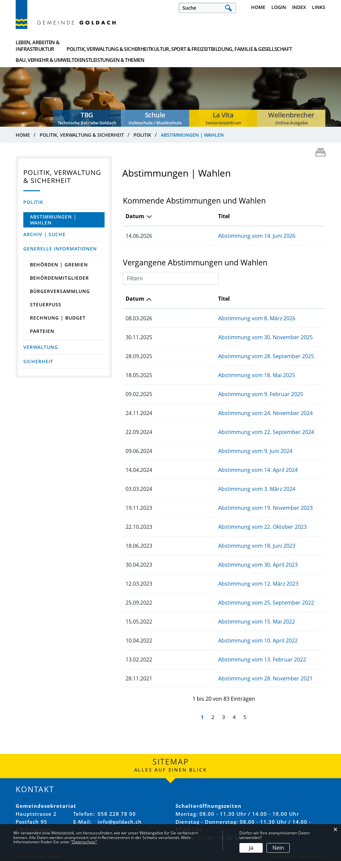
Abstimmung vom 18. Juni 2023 (204, 545)
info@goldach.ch (120, 821)
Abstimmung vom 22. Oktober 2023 (210, 526)
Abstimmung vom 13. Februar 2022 (210, 659)
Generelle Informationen (60, 248)
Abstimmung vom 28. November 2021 (213, 678)
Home (258, 7)
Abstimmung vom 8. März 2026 (204, 318)
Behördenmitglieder (59, 278)
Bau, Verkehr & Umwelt (252, 45)
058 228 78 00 (117, 813)
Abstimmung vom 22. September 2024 (214, 432)
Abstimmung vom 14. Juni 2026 (204, 235)
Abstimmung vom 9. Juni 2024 (203, 451)
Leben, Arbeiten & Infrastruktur (37, 45)
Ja (251, 847)
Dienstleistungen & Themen (300, 45)
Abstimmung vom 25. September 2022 (214, 602)
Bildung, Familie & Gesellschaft (201, 45)
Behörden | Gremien (59, 264)
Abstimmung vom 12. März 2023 (206, 583)
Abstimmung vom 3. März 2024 (204, 489)
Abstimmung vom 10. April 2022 (206, 640)
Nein (278, 847)
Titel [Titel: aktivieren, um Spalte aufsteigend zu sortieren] (172, 216)
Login (278, 7)
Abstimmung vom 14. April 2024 (206, 470)
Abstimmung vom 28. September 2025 (214, 356)
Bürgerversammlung (60, 291)
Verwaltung (40, 347)
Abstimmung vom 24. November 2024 (213, 413)
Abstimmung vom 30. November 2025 (213, 337)
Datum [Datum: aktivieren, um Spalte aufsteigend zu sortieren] (135, 298)
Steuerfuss (45, 304)
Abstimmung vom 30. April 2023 (206, 564)
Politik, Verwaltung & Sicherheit (97, 45)
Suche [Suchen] (228, 8)
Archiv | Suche (44, 234)
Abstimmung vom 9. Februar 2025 (208, 394)
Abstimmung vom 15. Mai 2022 (204, 621)
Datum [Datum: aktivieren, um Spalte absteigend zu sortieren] (135, 216)
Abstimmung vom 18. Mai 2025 (204, 375)
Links (318, 7)
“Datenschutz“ (84, 842)
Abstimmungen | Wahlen (59, 220)
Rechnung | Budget (58, 318)
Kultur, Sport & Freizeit (150, 45)
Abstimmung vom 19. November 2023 (213, 507)
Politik (33, 202)
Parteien (42, 331)
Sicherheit (38, 361)
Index (299, 7)
